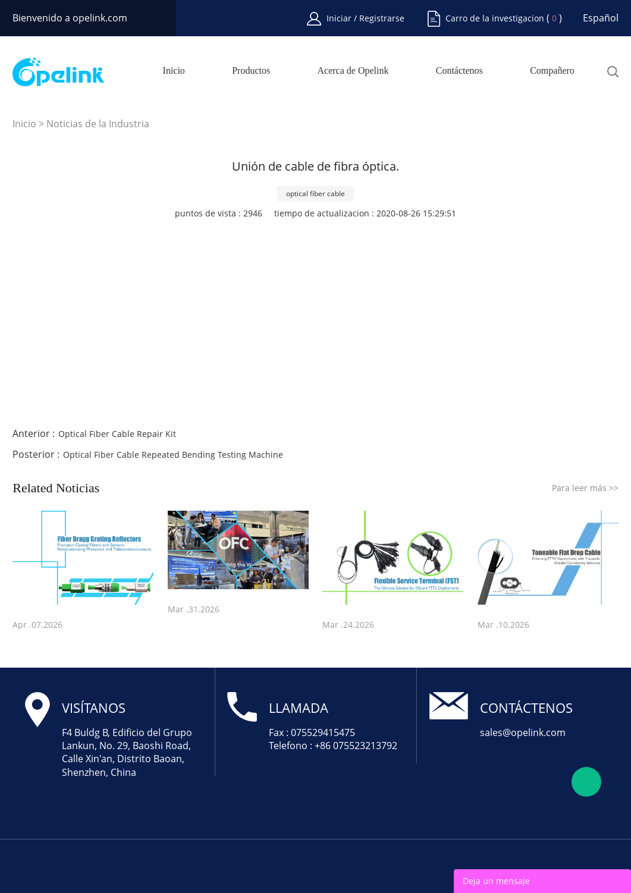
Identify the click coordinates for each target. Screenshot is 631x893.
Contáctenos (459, 71)
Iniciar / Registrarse (365, 18)
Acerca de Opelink (353, 71)
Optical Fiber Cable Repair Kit (117, 433)
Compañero (552, 71)
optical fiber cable (315, 193)
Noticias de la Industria (97, 123)
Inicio (174, 71)
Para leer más (585, 487)
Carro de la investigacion (494, 18)
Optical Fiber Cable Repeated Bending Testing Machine (173, 454)
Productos (251, 71)
